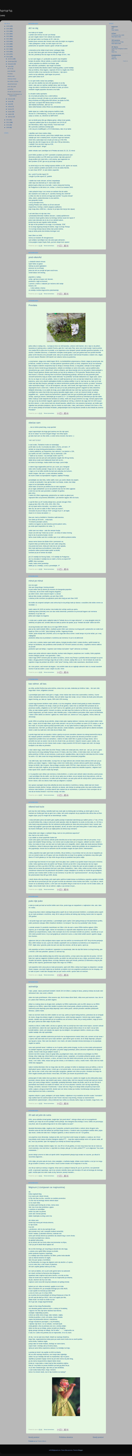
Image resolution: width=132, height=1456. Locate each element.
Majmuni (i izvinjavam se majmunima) (47, 1187)
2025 (8, 28)
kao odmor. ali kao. (38, 684)
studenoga (11, 61)
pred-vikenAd (35, 257)
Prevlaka (33, 305)
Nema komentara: (49, 245)
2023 (8, 33)
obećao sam (34, 423)
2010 (8, 125)
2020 (8, 41)
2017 (8, 49)
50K (113, 28)
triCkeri (114, 33)
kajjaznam (115, 26)
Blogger (80, 1450)
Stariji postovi (98, 1437)
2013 (8, 120)
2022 (8, 36)
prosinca (10, 59)
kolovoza (10, 99)
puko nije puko (36, 901)
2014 (8, 56)
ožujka (10, 111)
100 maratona (116, 40)
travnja (10, 109)
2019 (8, 44)
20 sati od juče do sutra (40, 1115)
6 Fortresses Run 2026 (118, 35)
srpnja (10, 101)
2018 (8, 46)
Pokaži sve (125, 61)
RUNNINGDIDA (116, 55)
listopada (10, 64)
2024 (8, 31)
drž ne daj (33, 28)
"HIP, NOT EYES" (35, 440)
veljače (10, 114)
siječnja (10, 116)
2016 (8, 51)
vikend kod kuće (36, 807)
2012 (8, 122)
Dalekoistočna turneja (118, 42)
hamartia (6, 11)
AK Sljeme (115, 47)
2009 (8, 127)
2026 (8, 26)
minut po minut (36, 581)
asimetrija (33, 986)
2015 (8, 54)
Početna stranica (66, 1437)
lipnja (9, 104)
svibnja (10, 106)
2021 (8, 39)
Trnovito (114, 57)
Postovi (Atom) (42, 1441)
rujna (9, 66)
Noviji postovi (33, 1437)
